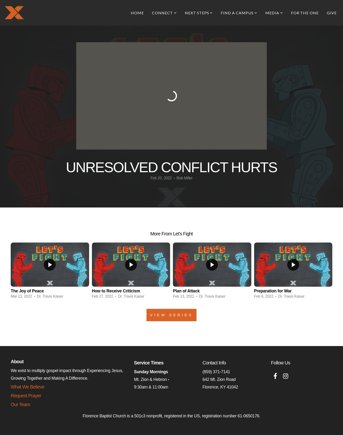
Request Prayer (26, 395)
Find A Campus (239, 12)
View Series (171, 315)
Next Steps (199, 12)
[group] (50, 272)
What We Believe (27, 386)
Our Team (20, 404)
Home (137, 12)
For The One (305, 12)
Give (332, 12)
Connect (164, 12)
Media (274, 12)
